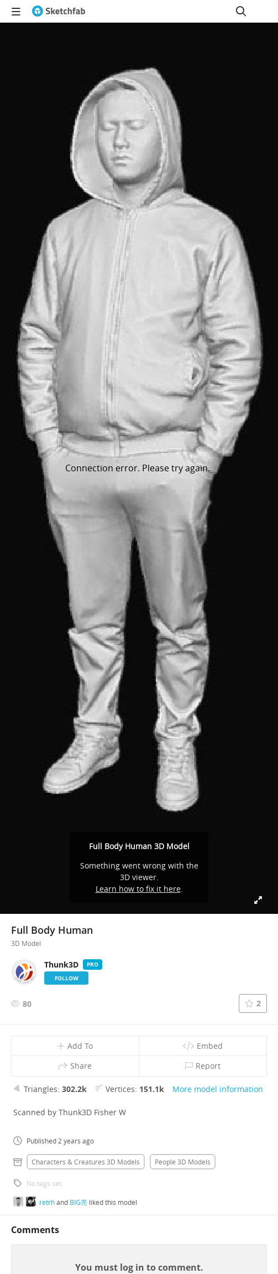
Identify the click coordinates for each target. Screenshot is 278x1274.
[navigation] (16, 11)
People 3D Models (183, 1161)
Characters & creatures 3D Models (86, 1161)
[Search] (241, 11)
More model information (217, 1089)
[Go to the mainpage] (58, 11)
